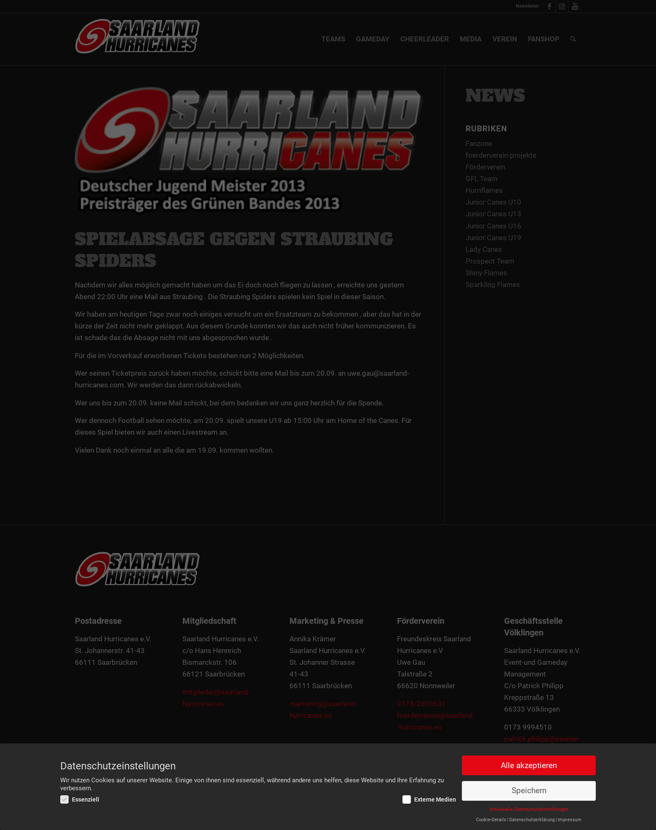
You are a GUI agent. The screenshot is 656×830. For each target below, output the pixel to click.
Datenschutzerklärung (532, 819)
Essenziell (79, 799)
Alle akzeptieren (529, 765)
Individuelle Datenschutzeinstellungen (528, 809)
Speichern (529, 790)
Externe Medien (429, 799)
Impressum (570, 819)
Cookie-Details (491, 819)
